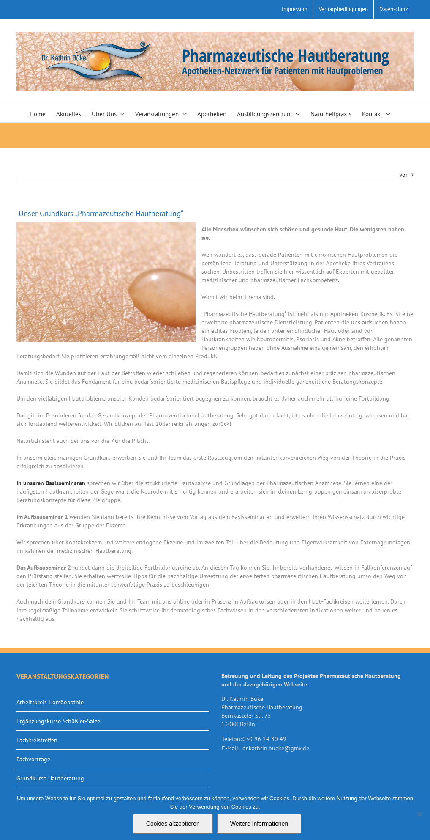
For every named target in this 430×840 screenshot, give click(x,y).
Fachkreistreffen (36, 740)
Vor (403, 174)
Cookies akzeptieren (173, 823)
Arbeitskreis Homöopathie (50, 702)
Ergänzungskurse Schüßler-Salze (58, 721)
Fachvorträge (33, 759)
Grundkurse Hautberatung (50, 778)
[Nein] (419, 814)
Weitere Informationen (259, 823)
